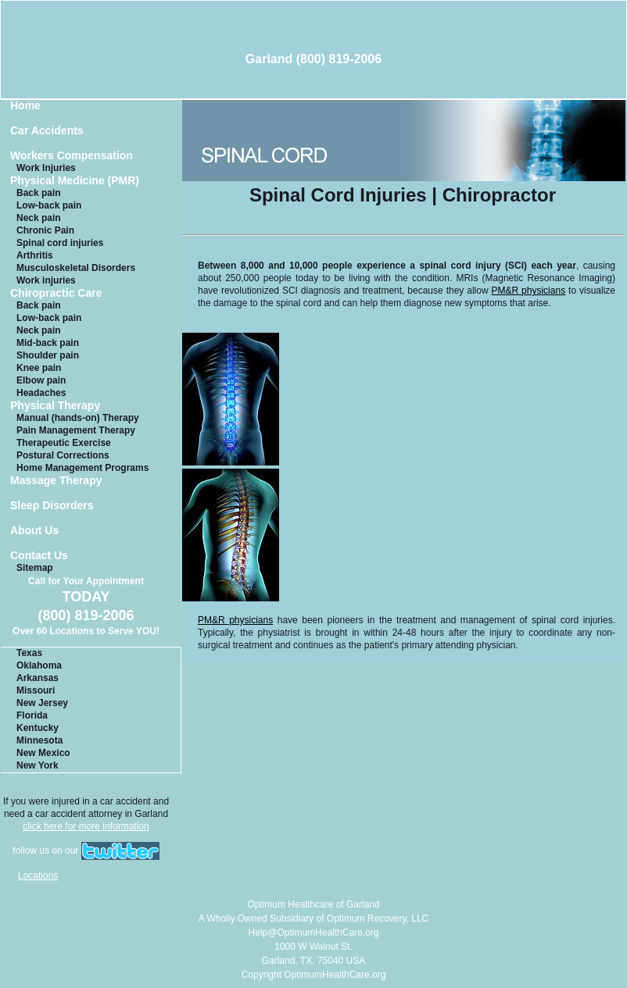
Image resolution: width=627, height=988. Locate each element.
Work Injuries (46, 167)
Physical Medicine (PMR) (74, 181)
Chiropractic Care (56, 293)
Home (25, 106)
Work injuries (46, 280)
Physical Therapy (55, 406)
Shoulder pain (47, 355)
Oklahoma (39, 665)
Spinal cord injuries (59, 242)
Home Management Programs (82, 467)
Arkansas (37, 677)
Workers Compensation (71, 156)
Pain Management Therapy (75, 430)
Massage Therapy (56, 481)
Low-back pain (48, 205)
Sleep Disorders (52, 506)
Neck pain (38, 217)
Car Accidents (47, 131)
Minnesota (39, 740)
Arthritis (34, 255)
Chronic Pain (45, 230)
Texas (29, 652)
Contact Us (39, 556)
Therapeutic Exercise (63, 442)
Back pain (38, 192)
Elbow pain (41, 380)
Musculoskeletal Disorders (75, 267)
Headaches (41, 392)
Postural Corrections (62, 455)
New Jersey (42, 702)
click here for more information (86, 826)
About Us (34, 531)
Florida (32, 715)
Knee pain (38, 367)
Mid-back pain (47, 342)
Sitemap (34, 567)
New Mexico (43, 752)
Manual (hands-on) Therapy (77, 417)
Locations (38, 875)
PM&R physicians (529, 290)
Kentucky (37, 727)
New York (37, 765)
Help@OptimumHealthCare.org (314, 932)
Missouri (35, 690)
